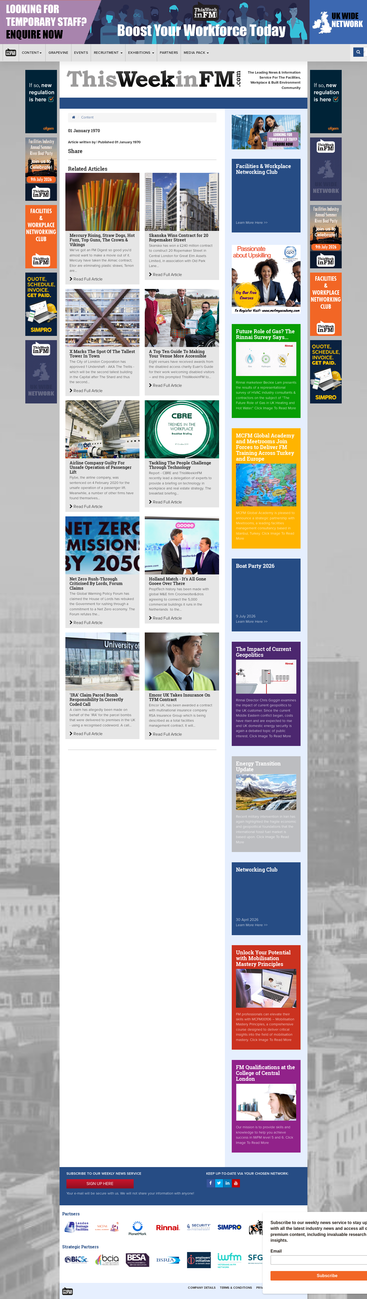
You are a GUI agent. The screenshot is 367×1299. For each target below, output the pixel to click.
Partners (169, 53)
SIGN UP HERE (99, 1183)
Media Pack (196, 53)
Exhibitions (141, 53)
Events (81, 53)
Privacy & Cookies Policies (278, 1288)
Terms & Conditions (236, 1288)
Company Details (202, 1288)
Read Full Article (86, 279)
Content (32, 53)
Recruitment (108, 53)
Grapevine (59, 53)
